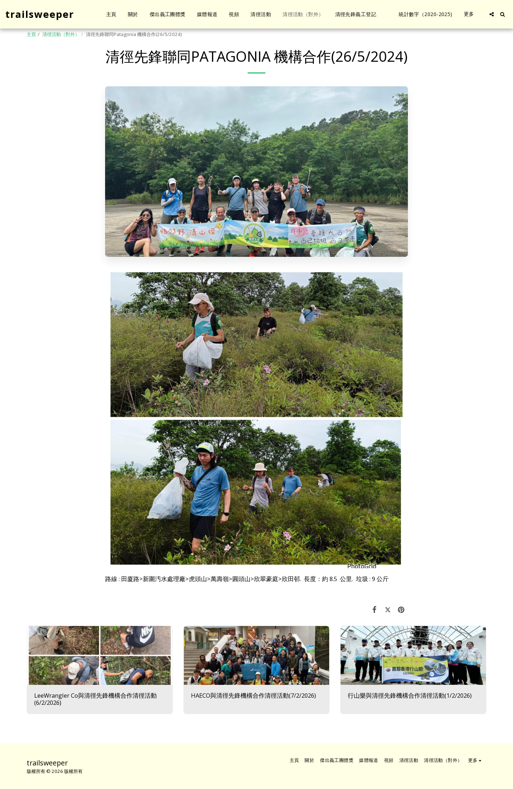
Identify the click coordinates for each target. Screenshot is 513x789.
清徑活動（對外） (60, 34)
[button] (492, 14)
